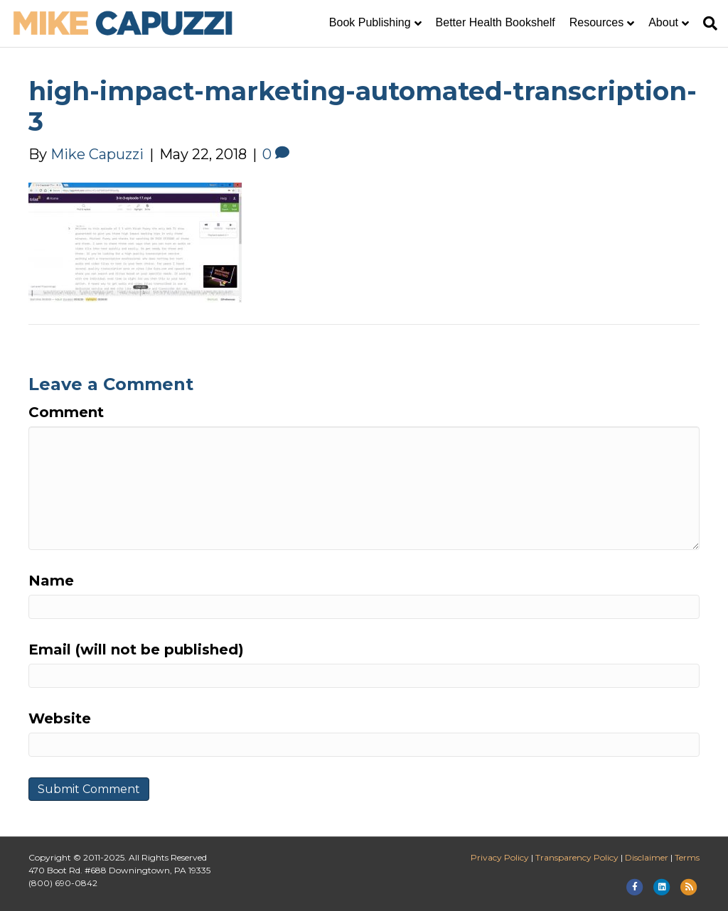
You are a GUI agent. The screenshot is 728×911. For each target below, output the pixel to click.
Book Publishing (370, 22)
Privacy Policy (500, 857)
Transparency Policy (577, 857)
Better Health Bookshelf (495, 22)
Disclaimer (646, 857)
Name (51, 580)
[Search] (706, 23)
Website (59, 718)
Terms (687, 857)
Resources (596, 22)
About (663, 22)
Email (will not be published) (136, 649)
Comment (66, 412)
